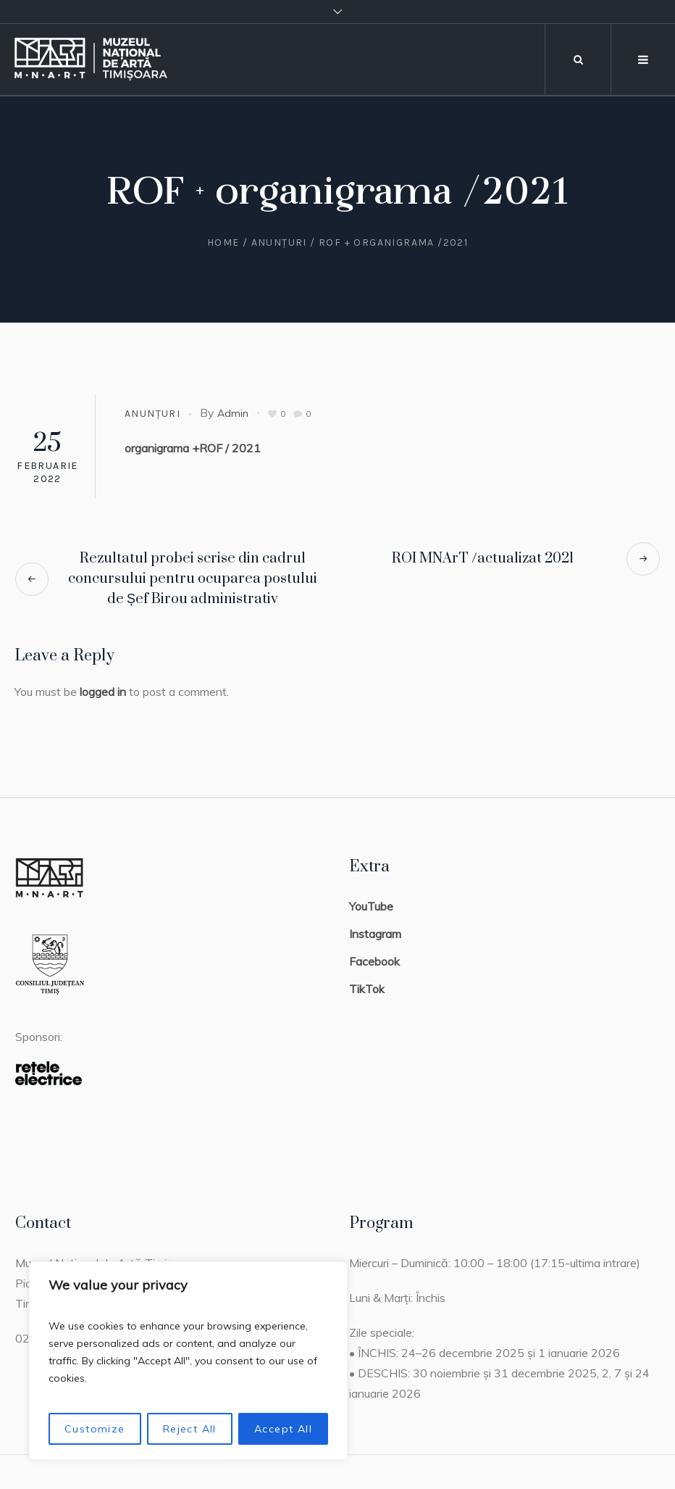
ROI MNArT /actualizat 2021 (483, 558)
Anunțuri (279, 242)
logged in (103, 691)
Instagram (375, 933)
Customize (94, 1428)
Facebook (374, 961)
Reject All (190, 1428)
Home (223, 242)
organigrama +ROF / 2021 (193, 448)
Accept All (283, 1428)
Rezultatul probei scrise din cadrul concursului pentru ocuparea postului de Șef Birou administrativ (192, 578)
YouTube (371, 906)
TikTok (367, 989)
